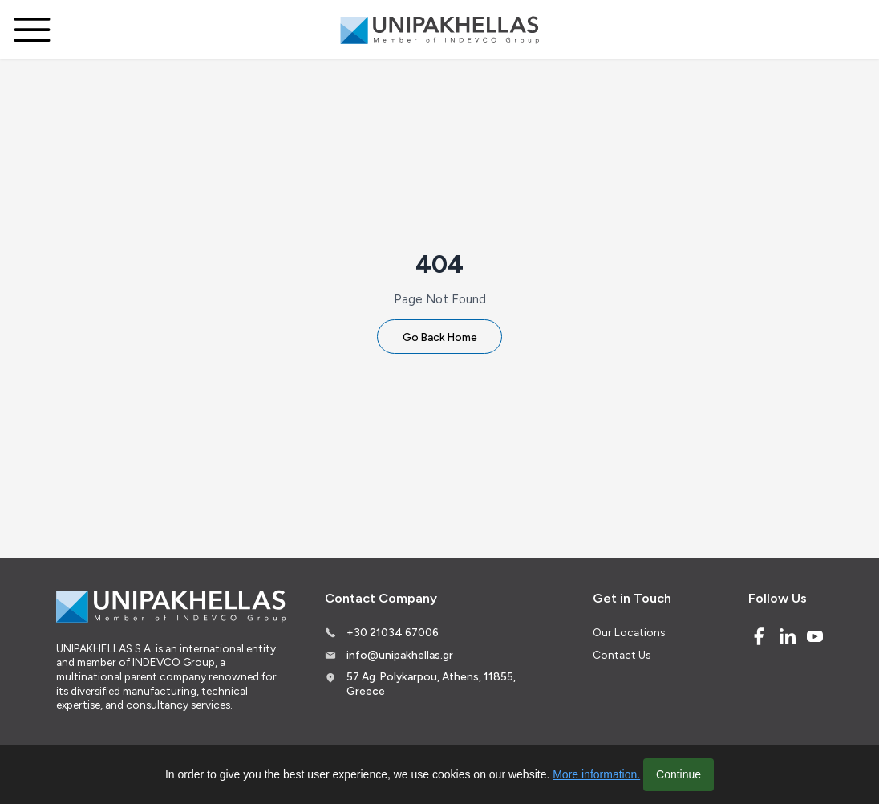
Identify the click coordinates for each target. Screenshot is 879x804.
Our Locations (629, 632)
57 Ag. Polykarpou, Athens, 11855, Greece (431, 683)
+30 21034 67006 (392, 632)
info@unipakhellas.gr (399, 654)
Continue (678, 774)
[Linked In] (788, 636)
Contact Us (621, 654)
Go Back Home (440, 337)
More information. (596, 774)
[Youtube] (815, 636)
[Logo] (439, 29)
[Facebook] (758, 636)
